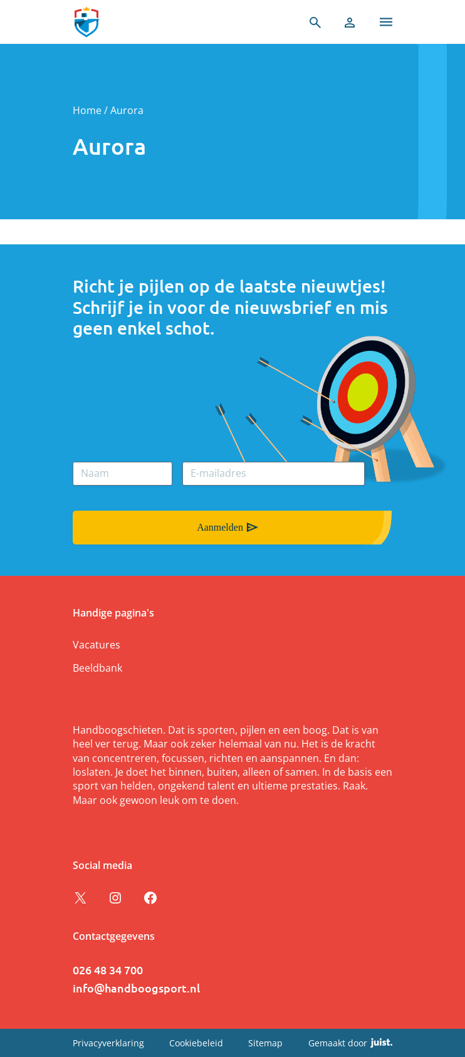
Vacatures (96, 645)
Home (87, 110)
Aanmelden (220, 527)
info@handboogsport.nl (136, 988)
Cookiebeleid (196, 1043)
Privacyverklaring (108, 1043)
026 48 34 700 (108, 969)
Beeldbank (97, 668)
